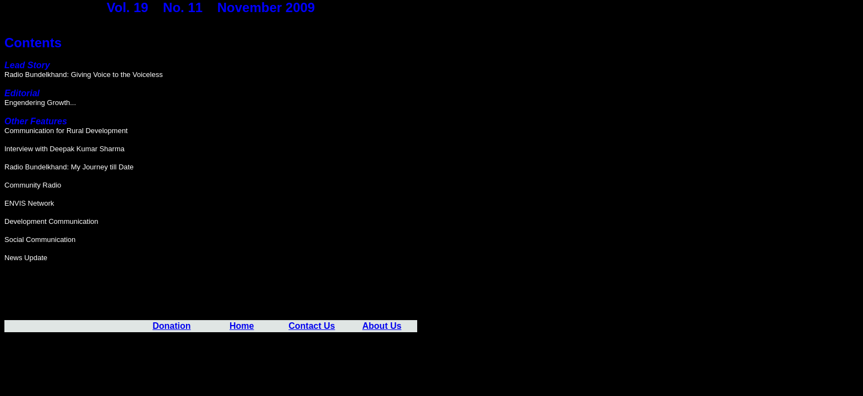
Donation (171, 326)
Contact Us (311, 326)
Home (242, 326)
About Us (381, 326)
